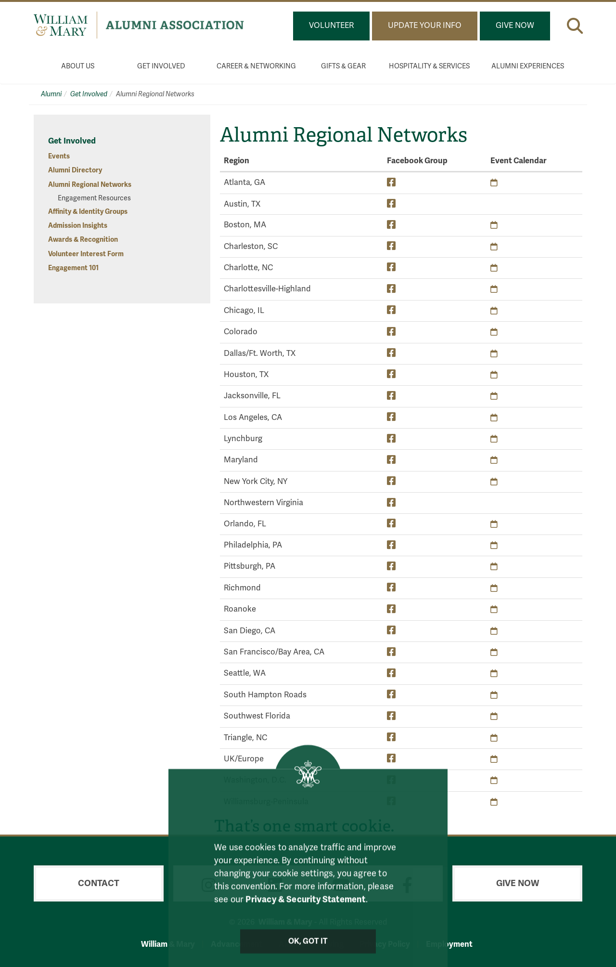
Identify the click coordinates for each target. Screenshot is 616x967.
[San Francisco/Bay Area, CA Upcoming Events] (493, 652)
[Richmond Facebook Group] (391, 588)
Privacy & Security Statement (305, 908)
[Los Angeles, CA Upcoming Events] (493, 418)
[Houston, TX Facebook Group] (391, 374)
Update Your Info (425, 25)
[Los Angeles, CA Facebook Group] (391, 417)
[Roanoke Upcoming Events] (493, 609)
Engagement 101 (73, 268)
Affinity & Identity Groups (88, 212)
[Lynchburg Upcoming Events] (493, 439)
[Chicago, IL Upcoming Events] (493, 311)
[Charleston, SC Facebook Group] (391, 246)
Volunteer (331, 25)
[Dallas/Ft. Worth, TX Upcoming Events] (493, 354)
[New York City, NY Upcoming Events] (493, 482)
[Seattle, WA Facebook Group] (391, 673)
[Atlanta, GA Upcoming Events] (493, 183)
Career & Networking (256, 66)
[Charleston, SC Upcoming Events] (493, 247)
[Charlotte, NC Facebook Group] (391, 267)
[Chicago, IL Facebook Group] (391, 310)
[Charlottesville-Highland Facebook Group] (391, 289)
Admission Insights (77, 226)
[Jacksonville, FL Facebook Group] (391, 396)
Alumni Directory (75, 170)
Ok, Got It (308, 950)
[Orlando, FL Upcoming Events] (493, 524)
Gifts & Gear (343, 66)
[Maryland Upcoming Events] (493, 460)
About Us (77, 66)
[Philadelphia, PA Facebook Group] (391, 545)
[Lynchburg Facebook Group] (391, 438)
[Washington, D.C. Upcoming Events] (493, 780)
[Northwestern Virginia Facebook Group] (391, 502)
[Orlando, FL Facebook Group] (391, 524)
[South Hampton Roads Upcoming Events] (493, 695)
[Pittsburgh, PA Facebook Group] (391, 566)
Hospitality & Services (429, 66)
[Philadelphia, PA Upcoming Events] (493, 545)
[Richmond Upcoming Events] (493, 588)
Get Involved (161, 66)
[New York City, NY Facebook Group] (391, 481)
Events (59, 156)
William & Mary (168, 944)
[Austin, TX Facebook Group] (391, 204)
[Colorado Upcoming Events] (493, 332)
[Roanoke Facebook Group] (391, 609)
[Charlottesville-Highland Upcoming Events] (493, 289)
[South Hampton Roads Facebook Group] (391, 695)
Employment (449, 944)
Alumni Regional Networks (89, 185)
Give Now (515, 25)
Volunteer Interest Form (86, 254)
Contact (98, 883)
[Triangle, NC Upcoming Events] (493, 738)
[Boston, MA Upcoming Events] (493, 225)
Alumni (51, 94)
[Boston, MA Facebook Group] (391, 225)
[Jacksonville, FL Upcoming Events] (493, 396)
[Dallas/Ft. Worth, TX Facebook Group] (391, 353)
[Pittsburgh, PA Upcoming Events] (493, 567)
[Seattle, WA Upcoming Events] (493, 673)
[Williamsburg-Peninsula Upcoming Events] (493, 802)
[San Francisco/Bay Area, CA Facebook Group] (391, 652)
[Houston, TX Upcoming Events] (493, 375)
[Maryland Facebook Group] (391, 460)
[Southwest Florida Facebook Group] (391, 716)
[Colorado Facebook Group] (391, 332)
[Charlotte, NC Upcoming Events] (493, 268)
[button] (575, 26)
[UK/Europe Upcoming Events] (493, 759)
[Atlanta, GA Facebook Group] (391, 182)
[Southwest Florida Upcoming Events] (493, 716)
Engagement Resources (94, 198)
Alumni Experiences (527, 66)
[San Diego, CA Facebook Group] (391, 631)
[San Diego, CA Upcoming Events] (493, 631)
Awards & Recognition (83, 239)
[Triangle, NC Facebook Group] (391, 737)
